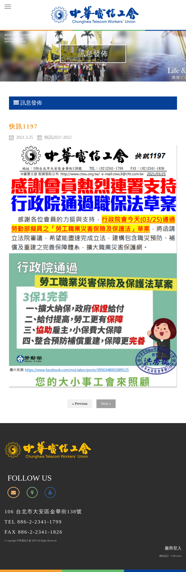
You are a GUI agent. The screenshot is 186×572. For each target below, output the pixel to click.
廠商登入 (173, 548)
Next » (106, 404)
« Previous (79, 404)
